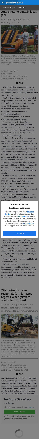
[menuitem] (22, 7)
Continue (19, 233)
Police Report (9, 7)
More (22, 7)
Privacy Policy (23, 216)
